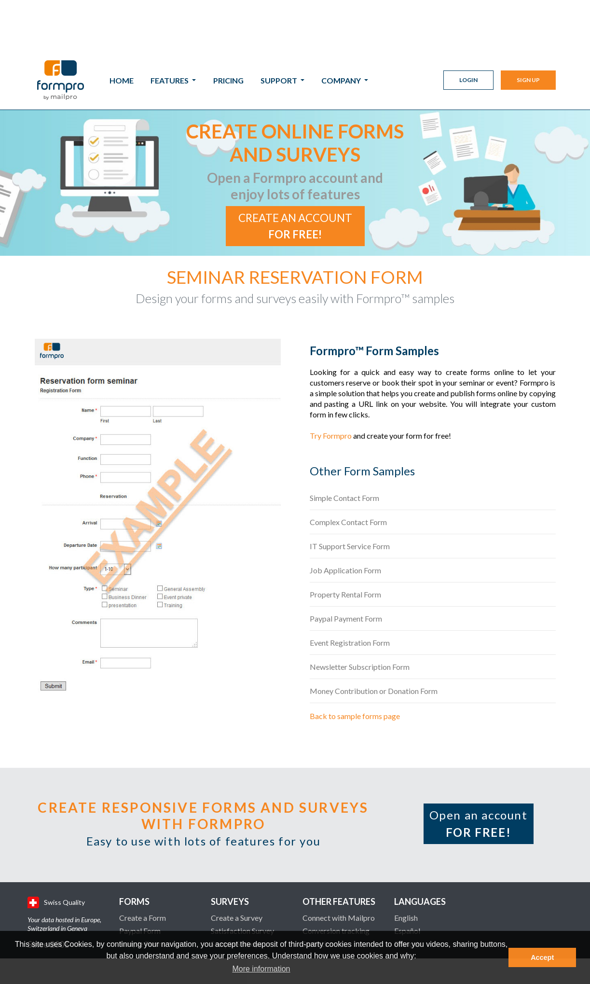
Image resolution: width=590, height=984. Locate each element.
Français (408, 884)
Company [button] (341, 29)
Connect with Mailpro (338, 858)
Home (122, 29)
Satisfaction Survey (242, 871)
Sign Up (528, 29)
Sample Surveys (236, 884)
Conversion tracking (336, 871)
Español (407, 871)
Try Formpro (331, 376)
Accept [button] (542, 957)
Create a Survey (236, 858)
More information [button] (261, 969)
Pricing (228, 29)
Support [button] (280, 29)
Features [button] (170, 29)
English (406, 858)
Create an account (295, 166)
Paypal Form (140, 871)
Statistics (317, 884)
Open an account (478, 764)
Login (468, 29)
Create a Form (142, 858)
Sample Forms (142, 884)
